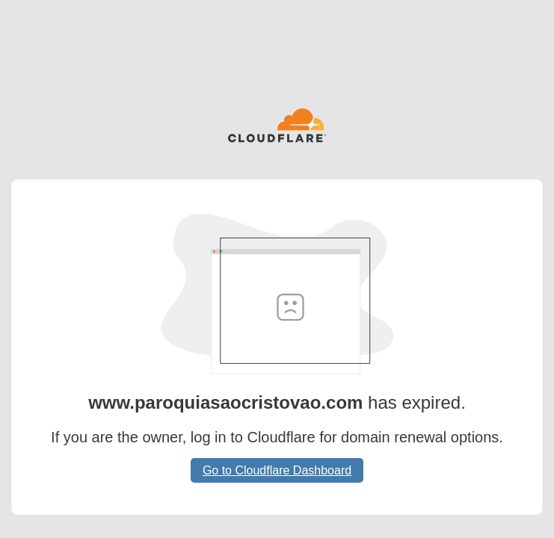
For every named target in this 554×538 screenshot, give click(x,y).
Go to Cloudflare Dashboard (277, 470)
